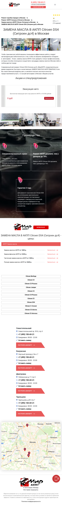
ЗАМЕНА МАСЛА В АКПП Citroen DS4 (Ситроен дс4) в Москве (22, 24)
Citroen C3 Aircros (31, 310)
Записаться (49, 98)
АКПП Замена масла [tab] (10, 244)
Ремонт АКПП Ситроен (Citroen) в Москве (15, 20)
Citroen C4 (31, 291)
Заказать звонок (37, 7)
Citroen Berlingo (31, 276)
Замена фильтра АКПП (12, 254)
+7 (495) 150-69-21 (26, 334)
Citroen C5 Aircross (31, 313)
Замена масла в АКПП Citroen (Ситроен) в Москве (18, 22)
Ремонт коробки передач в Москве (13, 18)
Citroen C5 (31, 298)
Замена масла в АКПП (11, 250)
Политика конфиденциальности (30, 501)
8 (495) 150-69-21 (38, 2)
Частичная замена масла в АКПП (15, 258)
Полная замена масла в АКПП (14, 262)
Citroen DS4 (31, 302)
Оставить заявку (24, 340)
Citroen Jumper (31, 287)
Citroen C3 (31, 280)
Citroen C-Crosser (31, 306)
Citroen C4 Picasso (31, 295)
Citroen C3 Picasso (31, 284)
